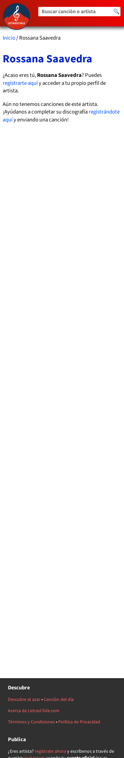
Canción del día (59, 699)
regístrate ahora (50, 751)
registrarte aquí (20, 83)
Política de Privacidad (79, 722)
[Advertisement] (62, 339)
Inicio (9, 38)
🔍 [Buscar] (116, 11)
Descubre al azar (24, 699)
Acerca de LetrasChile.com (34, 711)
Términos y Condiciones (31, 722)
